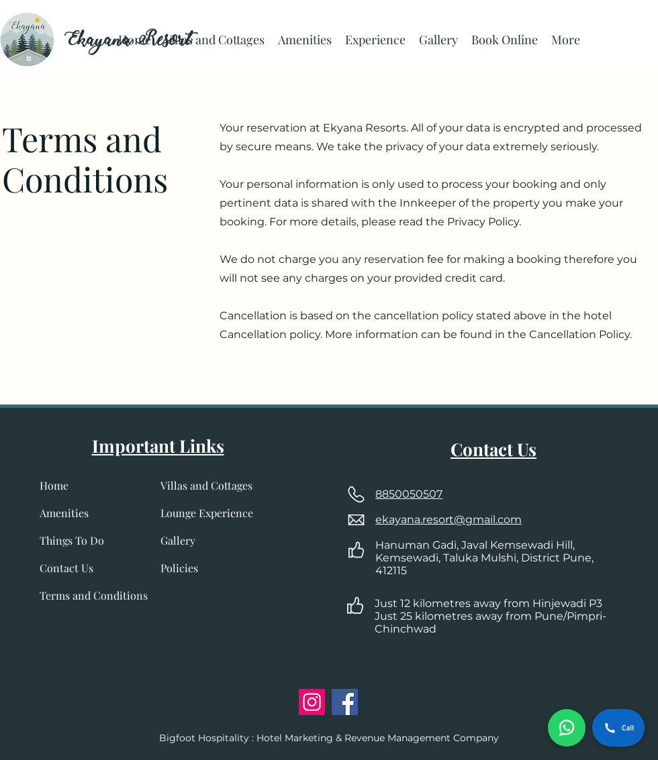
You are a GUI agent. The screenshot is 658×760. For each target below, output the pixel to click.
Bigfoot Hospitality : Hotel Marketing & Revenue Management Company (329, 738)
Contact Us (66, 568)
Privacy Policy (481, 221)
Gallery (177, 540)
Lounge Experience (206, 513)
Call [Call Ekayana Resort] (618, 728)
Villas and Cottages (206, 485)
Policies (179, 568)
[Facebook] (345, 702)
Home (54, 485)
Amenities (64, 513)
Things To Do (72, 540)
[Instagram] (312, 702)
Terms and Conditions (94, 595)
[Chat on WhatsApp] (566, 728)
